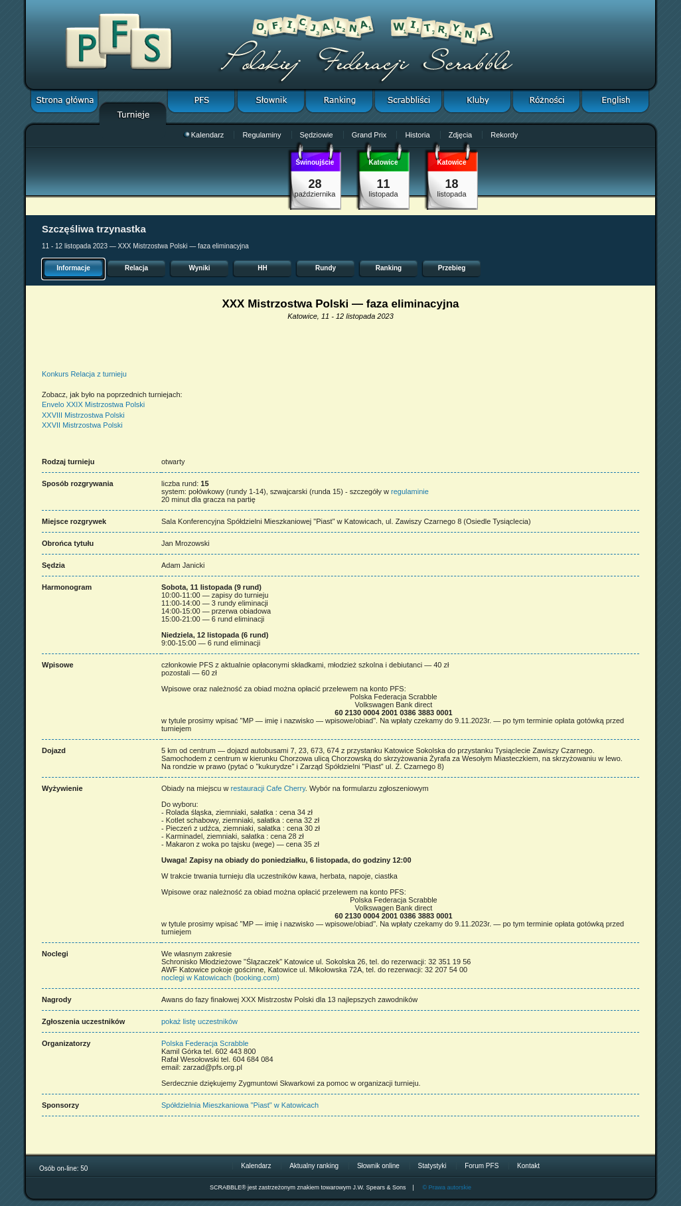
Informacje (73, 268)
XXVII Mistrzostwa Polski (82, 425)
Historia (417, 135)
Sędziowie (316, 135)
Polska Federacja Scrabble (204, 1043)
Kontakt (528, 1165)
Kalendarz (203, 135)
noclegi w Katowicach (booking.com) (220, 978)
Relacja (136, 268)
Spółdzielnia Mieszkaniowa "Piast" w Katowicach (240, 1105)
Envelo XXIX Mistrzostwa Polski (93, 404)
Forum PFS (481, 1165)
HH (262, 268)
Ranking (389, 268)
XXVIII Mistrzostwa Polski (83, 415)
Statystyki (432, 1165)
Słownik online (378, 1165)
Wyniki (199, 268)
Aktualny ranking (314, 1165)
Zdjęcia (460, 135)
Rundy (325, 268)
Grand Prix (369, 135)
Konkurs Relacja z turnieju (84, 374)
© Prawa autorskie (446, 1187)
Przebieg (452, 268)
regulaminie (410, 491)
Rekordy (504, 135)
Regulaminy (261, 135)
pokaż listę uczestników (199, 1021)
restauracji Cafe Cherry (268, 788)
